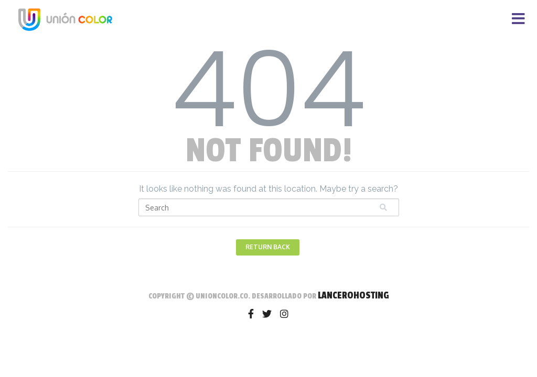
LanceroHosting (353, 295)
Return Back (267, 247)
